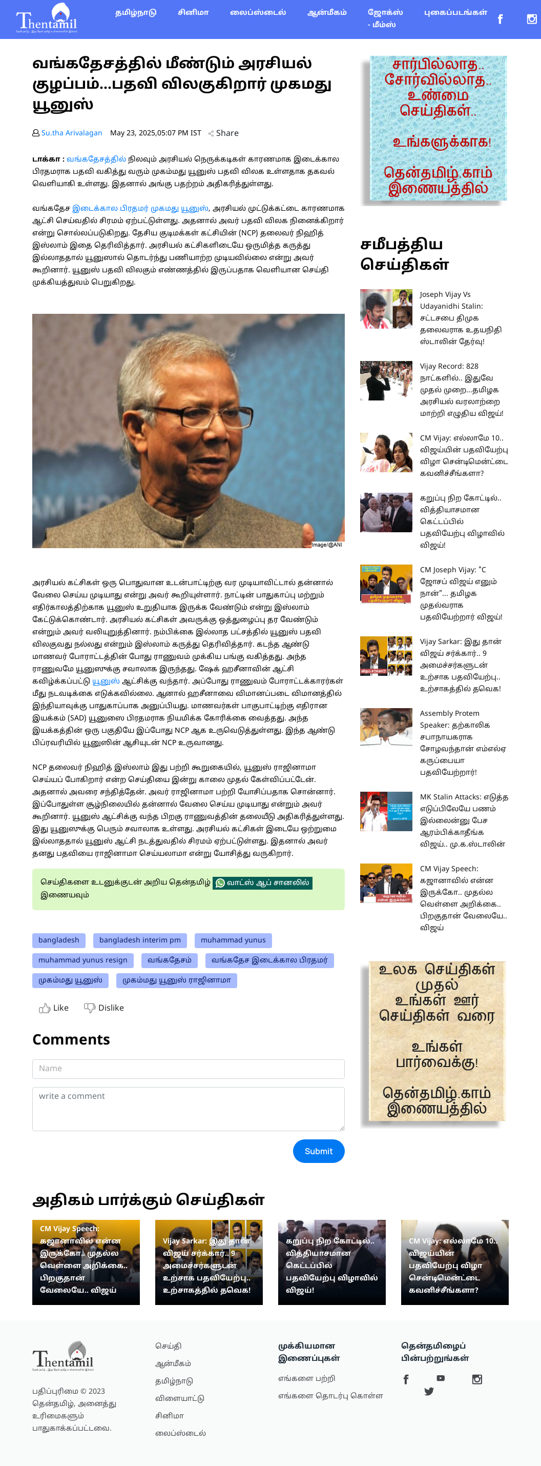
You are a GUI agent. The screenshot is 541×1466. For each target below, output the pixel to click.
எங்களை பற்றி (307, 1379)
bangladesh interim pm (140, 940)
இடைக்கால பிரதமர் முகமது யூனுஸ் (140, 209)
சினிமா (193, 13)
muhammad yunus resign (83, 960)
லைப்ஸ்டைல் (258, 13)
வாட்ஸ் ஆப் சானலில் (262, 883)
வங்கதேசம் (170, 960)
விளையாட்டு (179, 1399)
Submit (319, 1151)
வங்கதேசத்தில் (96, 159)
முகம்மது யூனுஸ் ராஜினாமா (176, 980)
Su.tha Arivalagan (71, 133)
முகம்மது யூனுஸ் (70, 980)
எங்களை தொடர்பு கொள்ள (330, 1396)
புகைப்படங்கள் (455, 13)
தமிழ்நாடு (136, 13)
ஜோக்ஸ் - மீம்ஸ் (385, 19)
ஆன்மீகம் (327, 13)
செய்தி (168, 1346)
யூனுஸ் (105, 681)
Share (223, 134)
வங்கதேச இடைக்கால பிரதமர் (270, 960)
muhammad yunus (233, 940)
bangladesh (58, 940)
